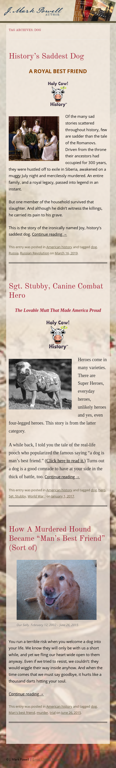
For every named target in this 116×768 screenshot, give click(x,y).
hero (102, 490)
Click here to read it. (65, 460)
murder (42, 712)
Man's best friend (22, 712)
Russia (13, 253)
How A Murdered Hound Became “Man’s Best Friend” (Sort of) (57, 539)
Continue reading (49, 234)
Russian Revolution (34, 253)
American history (59, 247)
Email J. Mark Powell (47, 759)
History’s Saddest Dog (46, 56)
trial (53, 712)
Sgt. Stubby (17, 496)
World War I (37, 496)
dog (94, 247)
